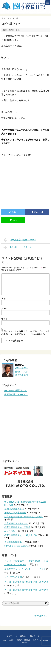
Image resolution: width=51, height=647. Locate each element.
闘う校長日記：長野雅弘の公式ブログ (26, 640)
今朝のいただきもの (14, 508)
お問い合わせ (36, 636)
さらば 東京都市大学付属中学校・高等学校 (26, 582)
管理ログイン (40, 616)
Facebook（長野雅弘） (15, 390)
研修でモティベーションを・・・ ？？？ (25, 569)
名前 (3, 298)
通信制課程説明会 (14, 542)
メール (4, 308)
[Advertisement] (24, 184)
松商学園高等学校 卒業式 (17, 527)
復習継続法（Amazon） (16, 394)
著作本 (23, 636)
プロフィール (21, 367)
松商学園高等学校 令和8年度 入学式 (23, 516)
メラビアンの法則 (13, 577)
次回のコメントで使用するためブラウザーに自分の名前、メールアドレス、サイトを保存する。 (25, 332)
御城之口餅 (10, 531)
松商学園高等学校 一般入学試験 (20, 535)
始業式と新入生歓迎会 (15, 512)
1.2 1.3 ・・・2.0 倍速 (18, 247)
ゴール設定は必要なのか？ (20, 240)
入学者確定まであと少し (16, 523)
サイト (4, 319)
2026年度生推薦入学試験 (16, 546)
